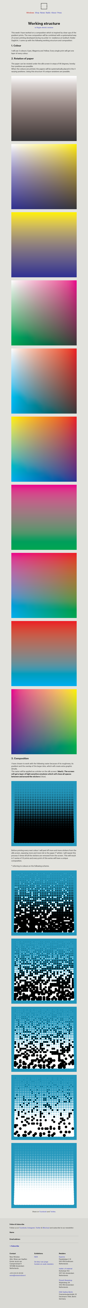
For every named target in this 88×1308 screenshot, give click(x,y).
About (53, 13)
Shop (37, 13)
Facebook (43, 1212)
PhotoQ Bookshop (65, 1280)
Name (12, 1232)
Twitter (52, 1212)
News (42, 13)
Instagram (31, 1228)
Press (59, 13)
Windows (30, 13)
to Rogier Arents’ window (44, 27)
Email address (15, 1239)
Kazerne (62, 1257)
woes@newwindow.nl (18, 1275)
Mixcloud (46, 1228)
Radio (48, 13)
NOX (36, 1257)
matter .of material (65, 1268)
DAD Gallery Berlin (66, 1292)
